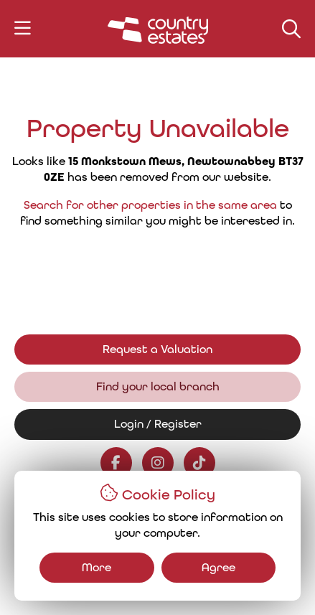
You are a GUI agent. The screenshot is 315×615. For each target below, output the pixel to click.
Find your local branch (158, 386)
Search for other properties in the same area (150, 205)
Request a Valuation (157, 349)
